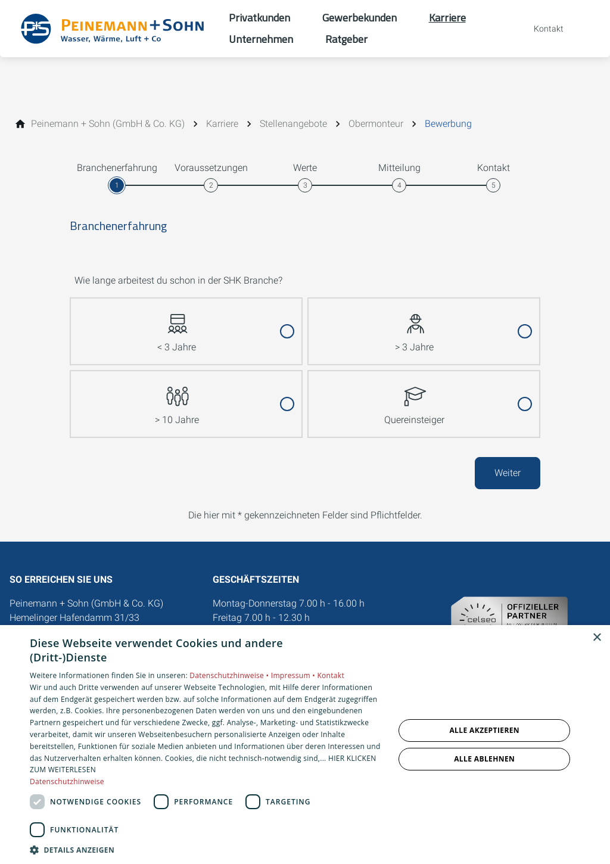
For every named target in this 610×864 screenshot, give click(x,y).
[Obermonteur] (375, 123)
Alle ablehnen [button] (484, 759)
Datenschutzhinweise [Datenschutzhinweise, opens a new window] (67, 781)
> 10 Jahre (177, 398)
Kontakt (330, 675)
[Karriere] (222, 123)
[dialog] (305, 744)
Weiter (507, 472)
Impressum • (294, 675)
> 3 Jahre (414, 326)
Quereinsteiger (414, 398)
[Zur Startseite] (114, 28)
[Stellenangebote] (293, 123)
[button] (207, 849)
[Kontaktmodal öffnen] (540, 28)
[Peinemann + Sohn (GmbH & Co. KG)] (108, 123)
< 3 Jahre (176, 326)
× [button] (596, 637)
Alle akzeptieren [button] (484, 730)
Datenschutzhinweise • (229, 675)
